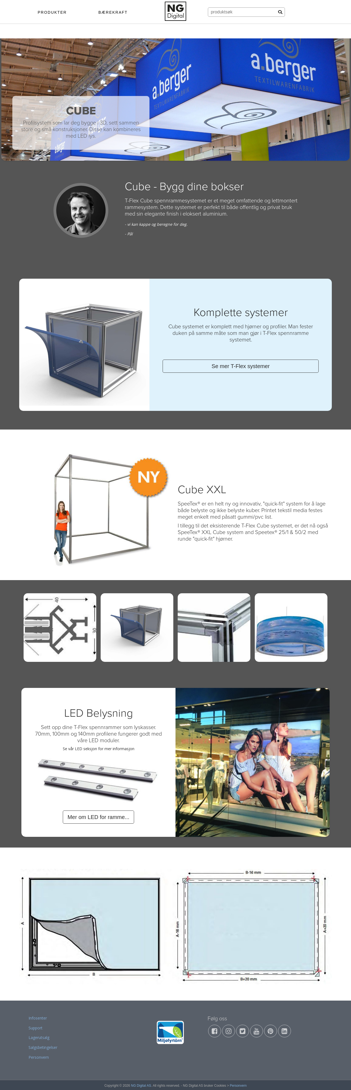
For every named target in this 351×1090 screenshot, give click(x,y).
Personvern (39, 1057)
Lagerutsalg (39, 1037)
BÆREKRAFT (113, 12)
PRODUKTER (52, 12)
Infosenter (38, 1018)
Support (36, 1027)
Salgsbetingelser (43, 1047)
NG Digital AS (141, 1086)
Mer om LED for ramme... (98, 817)
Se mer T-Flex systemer (241, 366)
